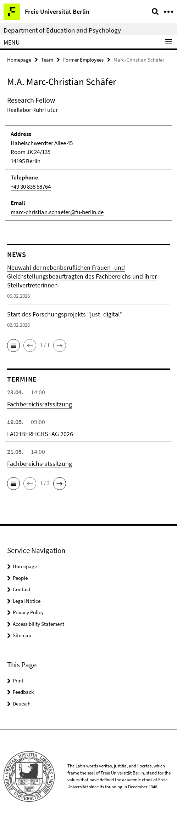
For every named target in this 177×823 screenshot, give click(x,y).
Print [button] (18, 680)
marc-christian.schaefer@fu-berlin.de (57, 212)
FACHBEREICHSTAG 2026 (40, 434)
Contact (22, 589)
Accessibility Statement (38, 624)
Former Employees (83, 59)
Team (47, 59)
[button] (13, 345)
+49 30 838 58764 (31, 186)
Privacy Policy (28, 612)
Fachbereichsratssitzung (39, 404)
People (20, 578)
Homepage (19, 59)
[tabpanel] (88, 158)
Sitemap (22, 635)
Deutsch (22, 703)
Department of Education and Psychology (62, 30)
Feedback (23, 691)
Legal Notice (26, 601)
